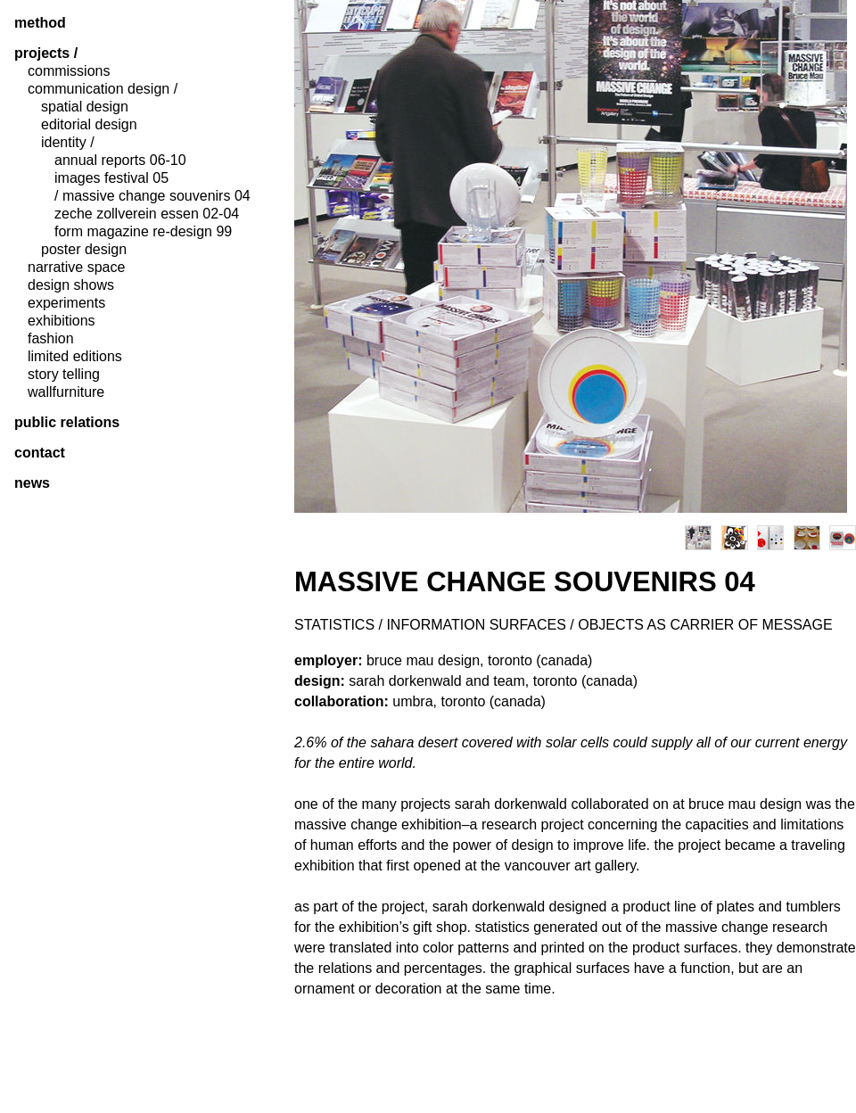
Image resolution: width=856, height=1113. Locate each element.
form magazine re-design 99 (143, 232)
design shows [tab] (71, 285)
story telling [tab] (64, 374)
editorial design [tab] (89, 125)
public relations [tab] (66, 423)
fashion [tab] (51, 339)
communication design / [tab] (102, 89)
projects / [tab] (46, 53)
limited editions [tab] (75, 357)
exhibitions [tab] (61, 321)
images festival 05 (111, 178)
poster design (84, 250)
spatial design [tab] (84, 107)
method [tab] (40, 23)
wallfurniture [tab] (66, 392)
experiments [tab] (66, 303)
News (32, 483)
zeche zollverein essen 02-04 (146, 214)
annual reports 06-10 (120, 160)
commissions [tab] (69, 71)
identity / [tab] (68, 143)
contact (39, 453)
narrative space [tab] (76, 267)
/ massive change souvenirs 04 (152, 196)
